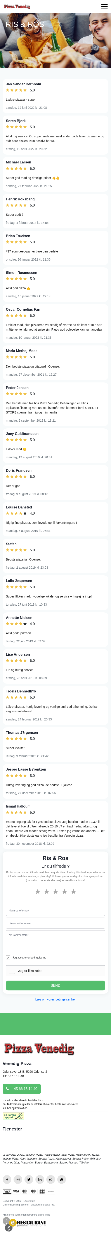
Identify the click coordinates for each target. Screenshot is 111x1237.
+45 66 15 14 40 (21, 1089)
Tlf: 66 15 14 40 (13, 1076)
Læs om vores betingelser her (55, 999)
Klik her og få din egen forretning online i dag (26, 1214)
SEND (55, 985)
